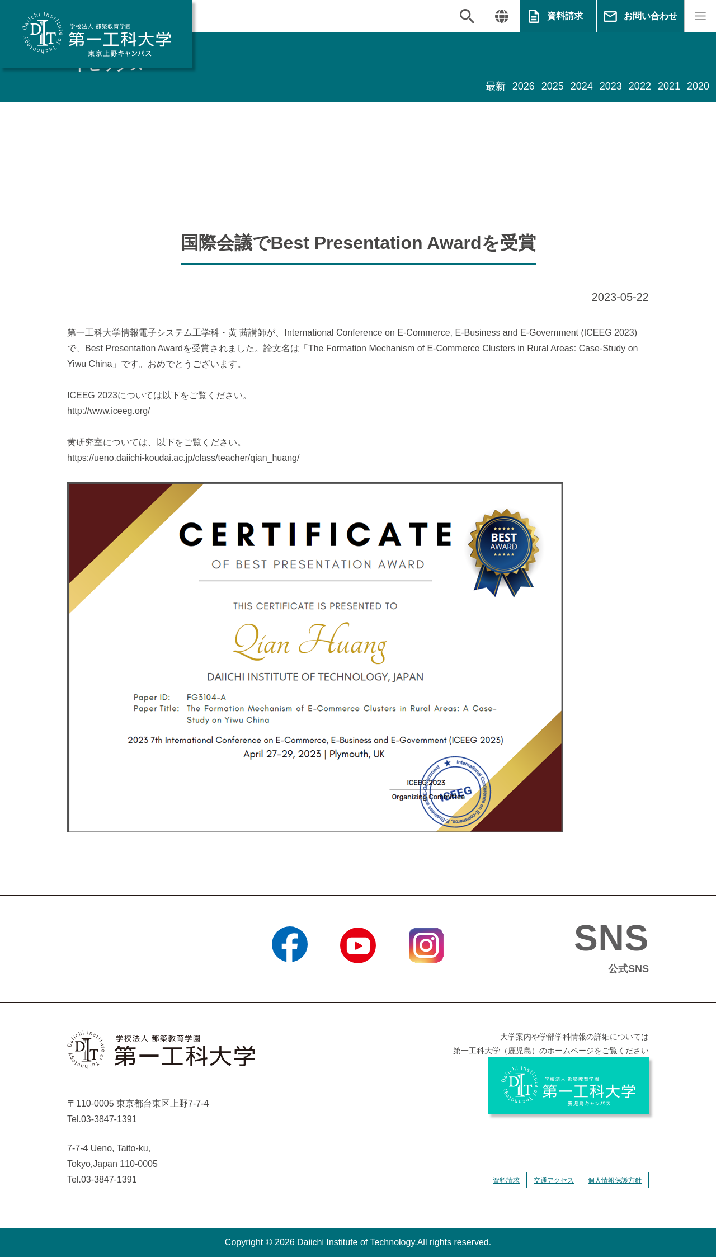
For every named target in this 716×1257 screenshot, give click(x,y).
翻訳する (501, 16)
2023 (611, 86)
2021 (669, 86)
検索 (467, 16)
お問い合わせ (650, 16)
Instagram (426, 977)
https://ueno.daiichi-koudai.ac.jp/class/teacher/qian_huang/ (183, 458)
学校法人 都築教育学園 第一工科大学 (96, 34)
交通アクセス (554, 1180)
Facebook (289, 977)
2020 (698, 86)
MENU (700, 16)
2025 (552, 86)
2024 (582, 86)
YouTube (357, 977)
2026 (523, 86)
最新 (496, 86)
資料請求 (565, 16)
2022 (640, 86)
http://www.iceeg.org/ (108, 411)
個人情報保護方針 (615, 1180)
